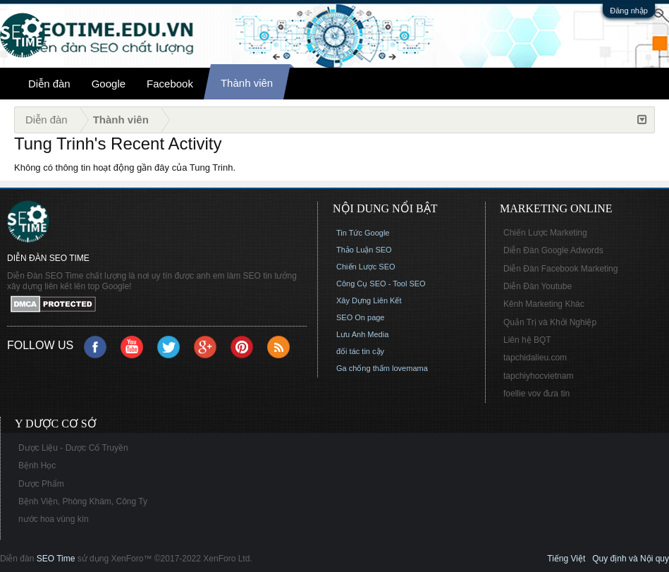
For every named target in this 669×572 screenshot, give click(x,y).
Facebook (170, 84)
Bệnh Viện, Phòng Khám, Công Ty (82, 501)
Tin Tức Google (362, 233)
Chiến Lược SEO (365, 266)
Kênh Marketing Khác (543, 304)
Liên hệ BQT (527, 340)
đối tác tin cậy (360, 351)
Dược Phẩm (41, 484)
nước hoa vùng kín (53, 519)
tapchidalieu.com (535, 358)
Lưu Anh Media (362, 334)
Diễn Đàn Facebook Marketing (560, 269)
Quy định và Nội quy (630, 559)
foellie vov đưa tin (536, 393)
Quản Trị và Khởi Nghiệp (549, 322)
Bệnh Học (37, 465)
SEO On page (360, 317)
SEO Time (56, 559)
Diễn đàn (49, 84)
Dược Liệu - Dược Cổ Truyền (73, 448)
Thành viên (247, 83)
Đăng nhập (629, 10)
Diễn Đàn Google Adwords (553, 250)
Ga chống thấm (363, 368)
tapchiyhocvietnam (538, 376)
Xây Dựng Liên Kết (369, 300)
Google (108, 84)
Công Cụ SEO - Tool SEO (381, 283)
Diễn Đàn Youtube (537, 286)
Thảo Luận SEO (364, 249)
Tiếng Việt (566, 559)
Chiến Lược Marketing (545, 233)
